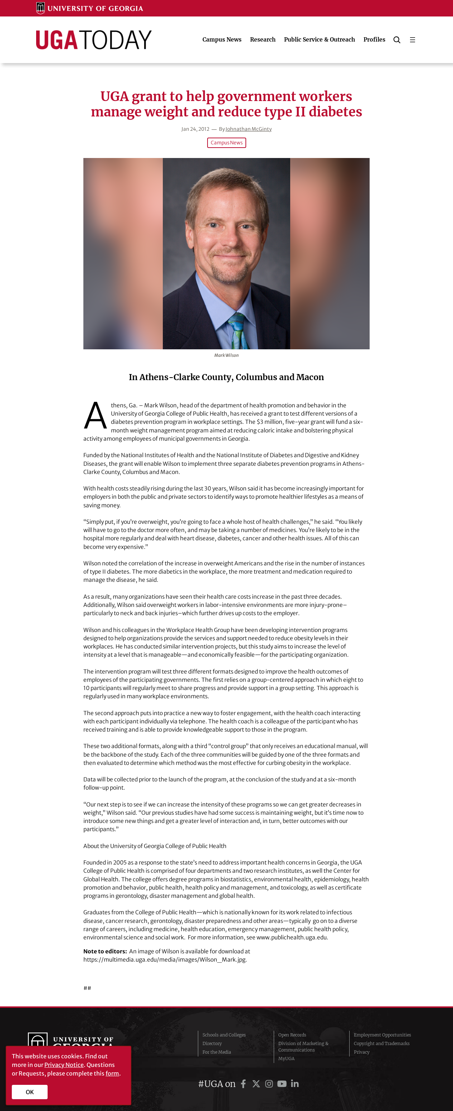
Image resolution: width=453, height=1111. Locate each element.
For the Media (217, 1052)
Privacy (362, 1052)
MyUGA (286, 1058)
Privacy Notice (64, 1064)
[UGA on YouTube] (283, 1084)
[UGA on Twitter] (257, 1084)
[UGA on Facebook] (244, 1084)
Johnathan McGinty (248, 129)
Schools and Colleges (224, 1035)
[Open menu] (412, 39)
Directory (212, 1043)
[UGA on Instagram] (270, 1084)
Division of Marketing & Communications (303, 1047)
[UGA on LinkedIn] (294, 1084)
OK (30, 1092)
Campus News (227, 143)
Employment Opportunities (382, 1035)
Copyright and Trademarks (382, 1043)
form (112, 1073)
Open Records (292, 1035)
